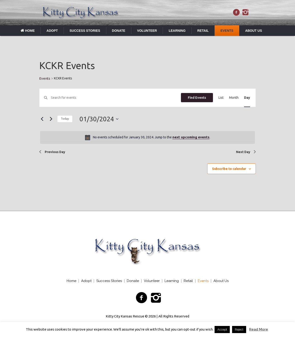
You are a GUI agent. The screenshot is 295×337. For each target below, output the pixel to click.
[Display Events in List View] (221, 98)
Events (44, 78)
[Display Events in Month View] (234, 98)
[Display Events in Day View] (247, 98)
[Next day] (51, 119)
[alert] (147, 137)
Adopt (86, 281)
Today (65, 118)
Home (71, 281)
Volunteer (152, 281)
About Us (221, 281)
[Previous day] (42, 119)
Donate (133, 281)
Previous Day (52, 152)
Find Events (197, 97)
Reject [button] (239, 329)
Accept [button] (222, 329)
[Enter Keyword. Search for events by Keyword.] (116, 98)
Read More (258, 329)
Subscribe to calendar (229, 169)
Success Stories (109, 281)
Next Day (246, 152)
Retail (188, 281)
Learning (172, 281)
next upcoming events (190, 137)
